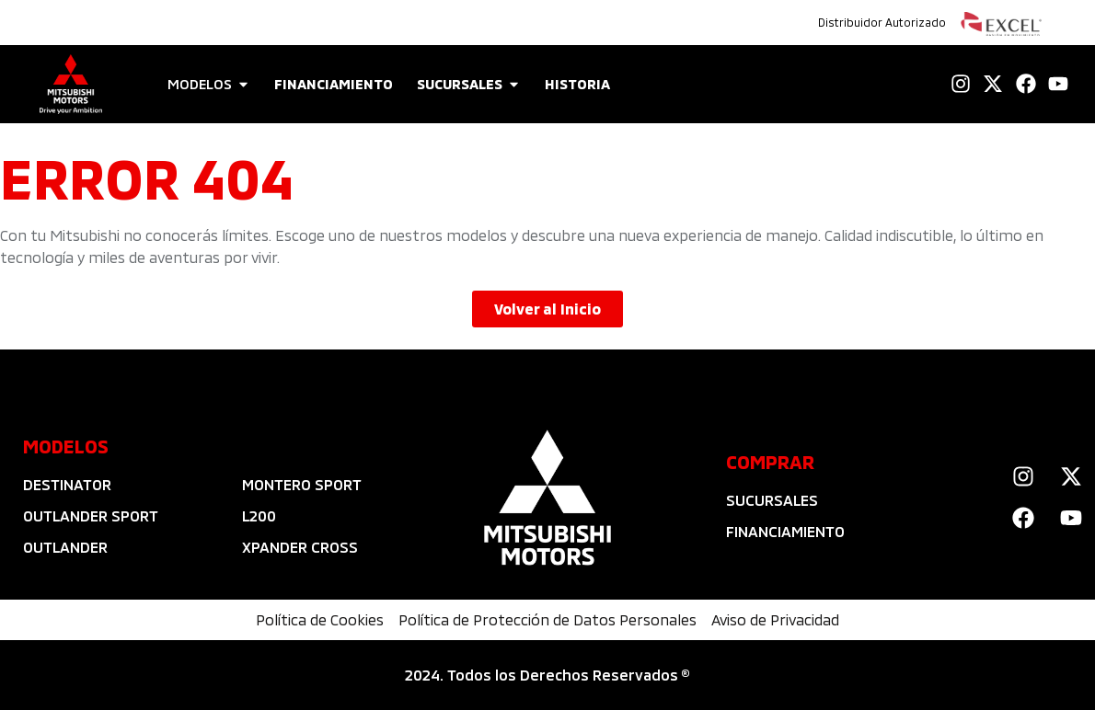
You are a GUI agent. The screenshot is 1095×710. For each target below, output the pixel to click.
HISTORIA (577, 83)
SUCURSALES (459, 83)
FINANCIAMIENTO (333, 83)
